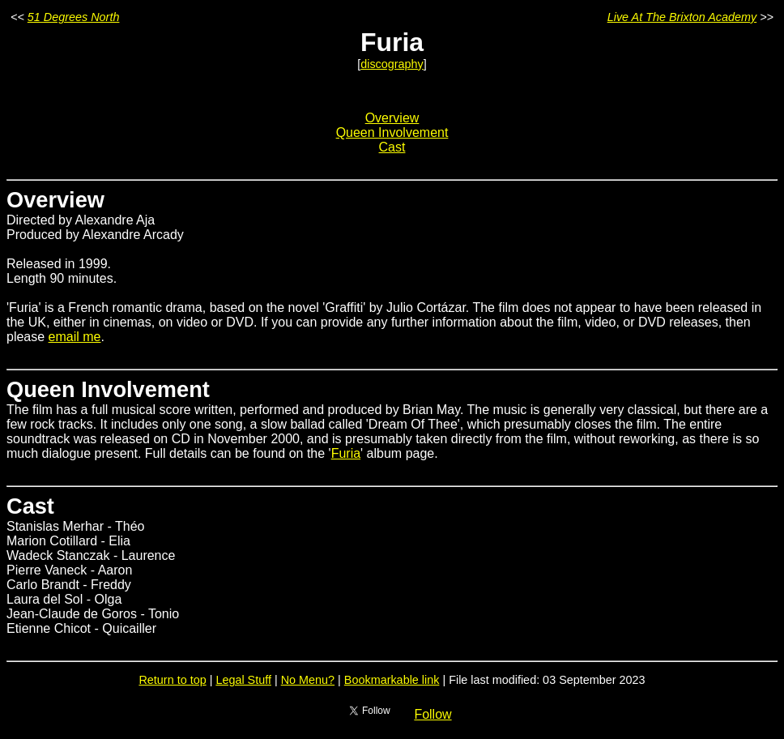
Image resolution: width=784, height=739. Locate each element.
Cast (392, 147)
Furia (345, 453)
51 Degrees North (74, 17)
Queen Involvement (392, 132)
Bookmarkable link (392, 679)
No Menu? (307, 679)
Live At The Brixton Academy (682, 17)
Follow (432, 714)
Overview (392, 118)
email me (75, 337)
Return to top (172, 679)
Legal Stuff (243, 679)
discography (392, 64)
